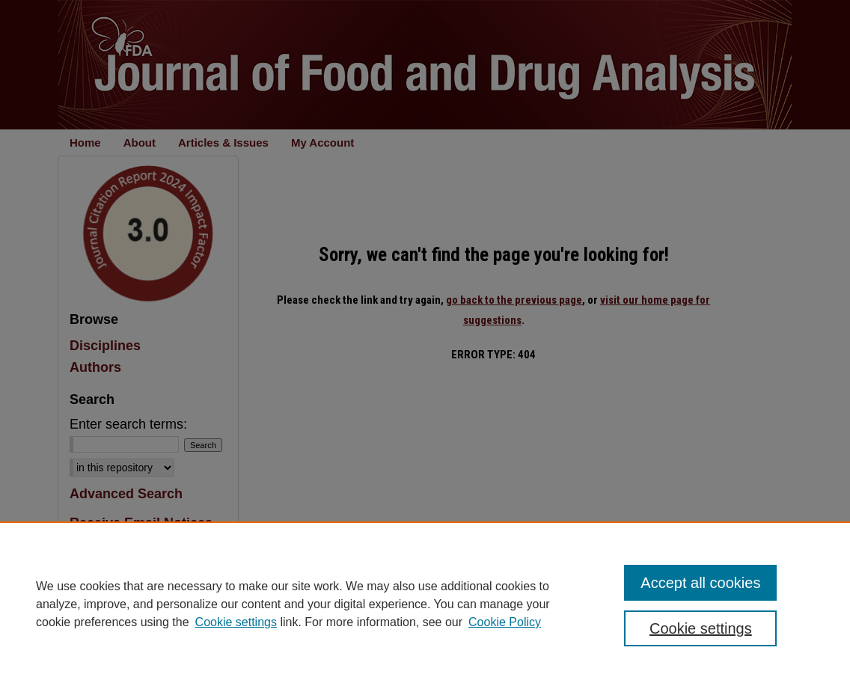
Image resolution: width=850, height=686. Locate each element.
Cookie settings (236, 622)
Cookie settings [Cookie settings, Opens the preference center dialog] (700, 628)
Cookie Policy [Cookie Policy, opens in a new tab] (504, 622)
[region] (425, 603)
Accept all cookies (700, 583)
